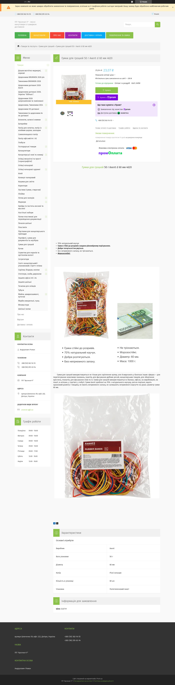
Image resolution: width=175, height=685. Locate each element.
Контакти (72, 35)
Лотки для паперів (26, 198)
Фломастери (23, 305)
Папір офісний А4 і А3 (27, 138)
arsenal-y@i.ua (27, 410)
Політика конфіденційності (104, 681)
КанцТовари (39, 35)
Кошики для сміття (26, 182)
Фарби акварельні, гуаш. (29, 301)
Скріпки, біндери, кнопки (28, 270)
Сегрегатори (23, 259)
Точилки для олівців (27, 286)
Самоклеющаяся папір (28, 134)
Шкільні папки (24, 309)
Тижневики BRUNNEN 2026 (29, 81)
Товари (20, 65)
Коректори (22, 186)
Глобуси (21, 142)
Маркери (22, 202)
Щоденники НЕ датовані (28, 109)
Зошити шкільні (24, 282)
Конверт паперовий (26, 177)
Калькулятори (24, 151)
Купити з (108, 97)
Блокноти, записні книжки (29, 120)
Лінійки (21, 194)
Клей (20, 173)
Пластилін (22, 227)
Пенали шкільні (25, 223)
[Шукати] (157, 24)
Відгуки (20, 319)
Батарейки (22, 124)
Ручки (20, 248)
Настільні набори (25, 213)
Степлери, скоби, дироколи (29, 274)
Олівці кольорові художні (29, 169)
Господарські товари (27, 147)
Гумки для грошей (46, 46)
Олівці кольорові (25, 165)
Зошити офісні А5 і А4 (27, 278)
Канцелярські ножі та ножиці (30, 155)
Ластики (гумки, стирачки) (29, 190)
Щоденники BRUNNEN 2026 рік (31, 77)
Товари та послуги (29, 46)
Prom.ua (99, 679)
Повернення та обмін (119, 35)
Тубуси (21, 290)
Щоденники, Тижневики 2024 (30, 105)
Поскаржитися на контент (83, 681)
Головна (22, 35)
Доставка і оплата (93, 35)
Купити (108, 90)
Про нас (57, 35)
